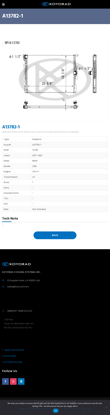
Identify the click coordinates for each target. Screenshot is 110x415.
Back (55, 235)
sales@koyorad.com (18, 286)
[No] (106, 407)
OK (55, 411)
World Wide (10, 355)
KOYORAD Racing (13, 361)
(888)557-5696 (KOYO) (19, 310)
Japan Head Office (14, 349)
